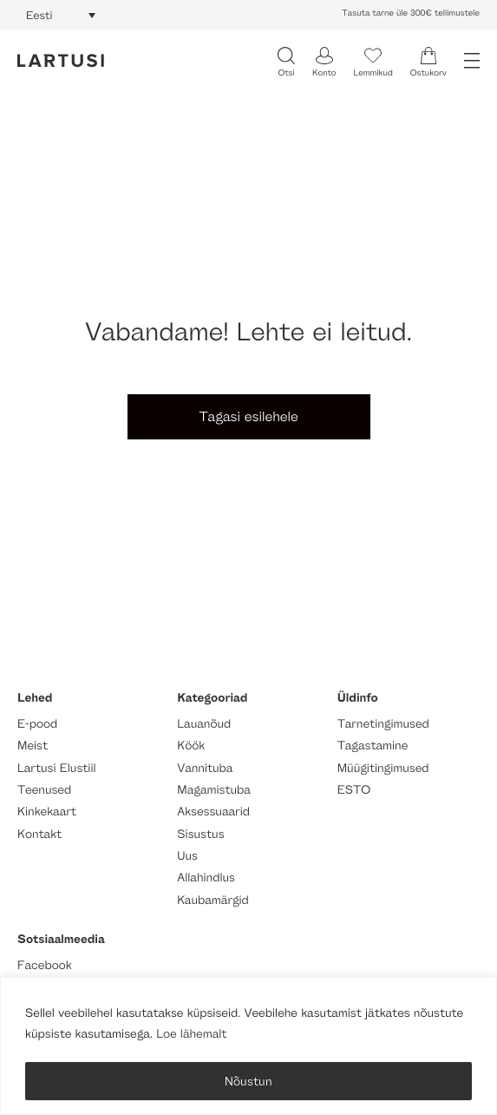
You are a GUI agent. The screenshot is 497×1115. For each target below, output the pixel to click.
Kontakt (39, 834)
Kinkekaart (46, 811)
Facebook (44, 965)
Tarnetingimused (383, 723)
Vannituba (204, 768)
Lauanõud (204, 723)
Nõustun (248, 1080)
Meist (32, 745)
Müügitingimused (383, 768)
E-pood (37, 723)
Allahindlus (206, 877)
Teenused (44, 789)
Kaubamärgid (213, 900)
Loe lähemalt (191, 1033)
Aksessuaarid (213, 811)
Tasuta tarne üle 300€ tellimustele (411, 13)
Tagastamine (373, 745)
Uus (187, 855)
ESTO (353, 789)
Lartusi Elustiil (56, 768)
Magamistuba (214, 789)
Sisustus (200, 834)
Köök (191, 745)
